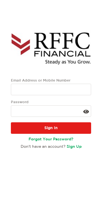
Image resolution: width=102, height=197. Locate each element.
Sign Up (74, 146)
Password (20, 102)
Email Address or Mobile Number (40, 80)
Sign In (51, 128)
